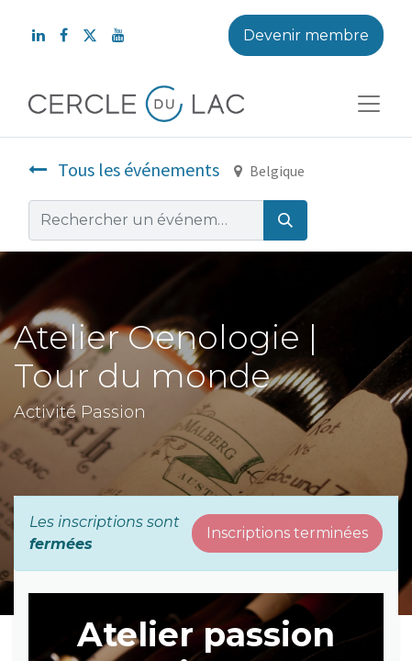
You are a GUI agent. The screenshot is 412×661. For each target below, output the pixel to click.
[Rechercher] (285, 220)
